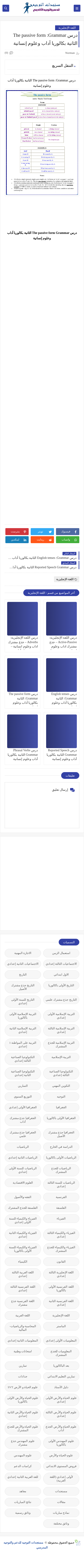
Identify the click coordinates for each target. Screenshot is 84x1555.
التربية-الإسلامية (61, 1057)
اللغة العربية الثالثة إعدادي (23, 1274)
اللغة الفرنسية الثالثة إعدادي (22, 1288)
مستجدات (61, 1491)
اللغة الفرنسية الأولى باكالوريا (61, 1288)
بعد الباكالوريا (61, 1365)
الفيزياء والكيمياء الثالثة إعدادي (61, 1234)
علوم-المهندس (23, 1455)
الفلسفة (61, 1207)
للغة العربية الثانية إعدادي (22, 1477)
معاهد (22, 1491)
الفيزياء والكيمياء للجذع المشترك (61, 1249)
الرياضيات (23, 1146)
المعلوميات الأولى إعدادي (61, 1340)
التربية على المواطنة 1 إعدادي (22, 1044)
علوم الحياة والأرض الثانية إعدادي (22, 1414)
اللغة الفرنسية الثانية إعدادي (61, 1302)
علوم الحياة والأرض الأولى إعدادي (61, 1399)
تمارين (23, 1365)
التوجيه (61, 1096)
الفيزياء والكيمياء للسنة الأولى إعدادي (23, 1220)
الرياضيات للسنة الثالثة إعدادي (61, 1184)
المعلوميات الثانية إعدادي (23, 1340)
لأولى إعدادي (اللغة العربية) (61, 1478)
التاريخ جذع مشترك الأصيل (23, 987)
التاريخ (23, 974)
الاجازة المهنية (22, 953)
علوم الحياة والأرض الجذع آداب (61, 1428)
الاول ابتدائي (61, 974)
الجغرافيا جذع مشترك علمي (23, 1134)
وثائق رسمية (22, 1512)
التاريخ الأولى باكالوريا (61, 985)
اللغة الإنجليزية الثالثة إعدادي (61, 1274)
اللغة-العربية (22, 1315)
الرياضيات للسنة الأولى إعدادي (23, 1170)
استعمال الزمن (61, 953)
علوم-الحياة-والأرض (61, 1455)
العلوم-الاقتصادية (23, 1182)
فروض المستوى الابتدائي (61, 1466)
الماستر (61, 1326)
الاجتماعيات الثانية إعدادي (23, 963)
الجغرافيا (61, 1107)
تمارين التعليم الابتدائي (61, 1376)
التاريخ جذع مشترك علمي (61, 999)
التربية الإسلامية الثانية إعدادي (22, 1030)
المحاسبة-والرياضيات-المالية (22, 1327)
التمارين (23, 1085)
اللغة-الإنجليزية (67, 27)
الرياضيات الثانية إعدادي (23, 1157)
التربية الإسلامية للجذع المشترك (61, 1044)
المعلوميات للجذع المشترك (61, 1353)
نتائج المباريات (22, 1502)
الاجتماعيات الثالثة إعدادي (61, 963)
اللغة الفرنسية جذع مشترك (22, 1302)
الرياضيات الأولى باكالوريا (61, 1157)
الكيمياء (22, 1261)
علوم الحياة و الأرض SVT (23, 1387)
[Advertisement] (42, 883)
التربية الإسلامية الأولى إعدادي (61, 1015)
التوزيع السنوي (23, 1096)
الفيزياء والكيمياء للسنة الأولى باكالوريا (23, 1249)
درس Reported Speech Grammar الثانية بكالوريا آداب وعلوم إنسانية (62, 754)
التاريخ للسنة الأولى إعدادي (22, 1001)
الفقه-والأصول (22, 1197)
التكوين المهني (61, 1085)
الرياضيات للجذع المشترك (61, 1170)
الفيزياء (61, 1218)
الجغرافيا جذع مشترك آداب (23, 1119)
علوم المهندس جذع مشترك (23, 1442)
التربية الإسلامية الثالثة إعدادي (61, 1030)
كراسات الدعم (23, 1466)
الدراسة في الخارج (61, 1146)
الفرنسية (61, 1197)
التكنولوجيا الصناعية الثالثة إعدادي (23, 1058)
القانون (61, 1261)
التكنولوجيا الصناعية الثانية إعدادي (23, 1073)
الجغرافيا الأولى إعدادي (23, 1107)
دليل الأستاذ (61, 1387)
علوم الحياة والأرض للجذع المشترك (22, 1428)
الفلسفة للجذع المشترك (23, 1207)
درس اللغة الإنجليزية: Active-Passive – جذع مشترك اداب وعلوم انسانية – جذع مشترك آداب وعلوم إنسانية (63, 646)
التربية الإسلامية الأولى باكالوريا (23, 1015)
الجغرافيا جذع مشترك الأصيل (61, 1134)
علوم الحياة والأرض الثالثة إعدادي (61, 1414)
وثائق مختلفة (61, 1523)
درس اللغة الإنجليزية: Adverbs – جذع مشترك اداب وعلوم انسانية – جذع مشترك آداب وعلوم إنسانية (23, 646)
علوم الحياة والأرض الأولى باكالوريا (22, 1399)
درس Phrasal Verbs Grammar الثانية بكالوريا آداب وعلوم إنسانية (23, 754)
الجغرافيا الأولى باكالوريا (61, 1118)
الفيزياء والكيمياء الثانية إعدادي (23, 1234)
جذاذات (22, 1376)
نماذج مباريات (61, 1512)
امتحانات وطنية (23, 1351)
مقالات (61, 1502)
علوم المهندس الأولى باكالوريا (61, 1442)
